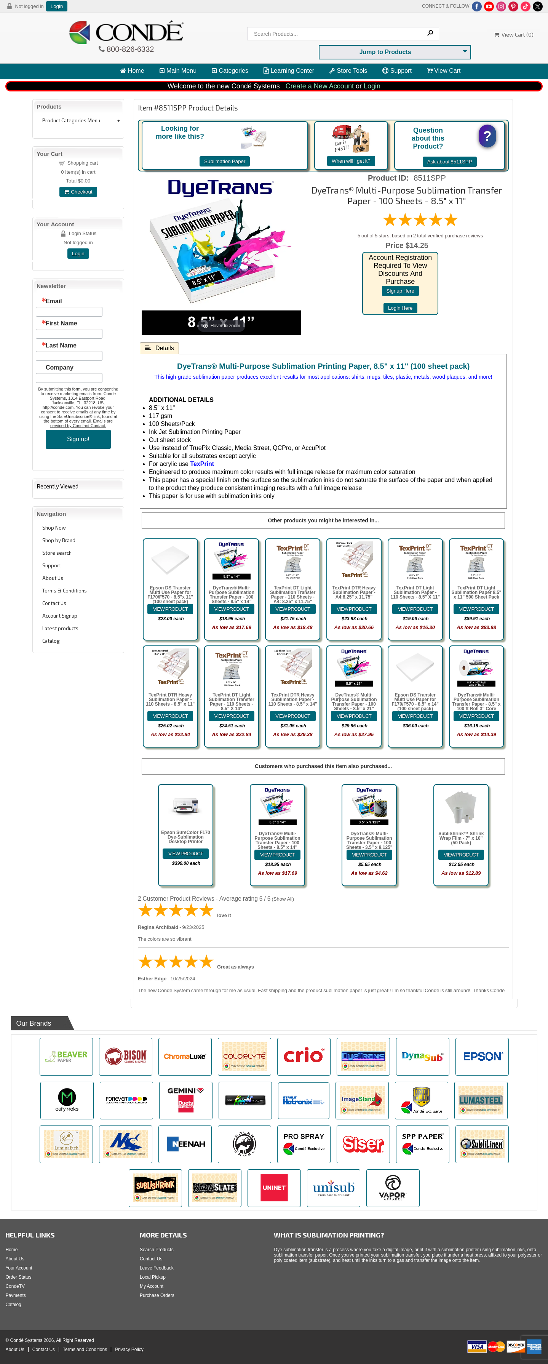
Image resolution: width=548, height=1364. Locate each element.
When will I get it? (351, 160)
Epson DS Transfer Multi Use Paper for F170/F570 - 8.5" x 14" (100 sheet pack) (415, 701)
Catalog (51, 641)
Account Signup (59, 616)
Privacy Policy (129, 1349)
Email (54, 301)
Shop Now (54, 528)
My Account (151, 1286)
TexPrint (202, 464)
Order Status (18, 1277)
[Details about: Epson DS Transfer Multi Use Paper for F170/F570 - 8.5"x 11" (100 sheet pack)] (170, 609)
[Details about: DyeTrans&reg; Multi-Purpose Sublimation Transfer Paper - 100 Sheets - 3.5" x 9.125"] (369, 855)
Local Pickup (153, 1277)
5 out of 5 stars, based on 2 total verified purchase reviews (420, 235)
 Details (159, 348)
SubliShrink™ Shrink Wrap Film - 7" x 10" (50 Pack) (461, 838)
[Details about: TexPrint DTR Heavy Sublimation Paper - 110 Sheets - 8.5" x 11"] (170, 716)
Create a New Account (320, 86)
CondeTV (15, 1286)
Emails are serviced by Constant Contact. (81, 423)
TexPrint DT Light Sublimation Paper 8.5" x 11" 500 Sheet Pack (476, 592)
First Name (61, 323)
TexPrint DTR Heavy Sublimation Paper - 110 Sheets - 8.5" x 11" (170, 699)
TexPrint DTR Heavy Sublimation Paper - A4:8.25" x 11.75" (354, 592)
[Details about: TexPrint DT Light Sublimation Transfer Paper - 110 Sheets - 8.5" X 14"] (231, 716)
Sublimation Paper (224, 161)
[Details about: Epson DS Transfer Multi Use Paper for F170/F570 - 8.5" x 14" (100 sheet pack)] (415, 716)
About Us (52, 578)
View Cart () (514, 34)
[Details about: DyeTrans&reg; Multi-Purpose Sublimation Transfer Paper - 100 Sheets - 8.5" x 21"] (354, 716)
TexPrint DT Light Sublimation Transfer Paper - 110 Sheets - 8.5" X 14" (231, 701)
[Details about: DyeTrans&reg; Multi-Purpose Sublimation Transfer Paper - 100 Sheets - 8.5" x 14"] (231, 609)
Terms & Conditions (64, 591)
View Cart (444, 70)
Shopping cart (82, 163)
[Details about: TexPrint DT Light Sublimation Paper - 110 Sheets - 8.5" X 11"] (415, 609)
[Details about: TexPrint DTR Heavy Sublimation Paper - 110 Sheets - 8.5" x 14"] (293, 716)
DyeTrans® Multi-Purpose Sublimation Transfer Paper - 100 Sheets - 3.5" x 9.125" (369, 840)
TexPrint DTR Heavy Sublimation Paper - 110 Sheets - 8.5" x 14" (292, 699)
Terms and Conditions (85, 1349)
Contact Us (54, 603)
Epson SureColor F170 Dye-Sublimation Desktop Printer (185, 837)
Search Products (157, 1249)
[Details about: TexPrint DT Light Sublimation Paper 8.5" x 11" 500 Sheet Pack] (476, 609)
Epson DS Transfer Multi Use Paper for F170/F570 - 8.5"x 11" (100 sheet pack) (170, 594)
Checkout (78, 191)
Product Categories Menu (71, 120)
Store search (57, 553)
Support (396, 70)
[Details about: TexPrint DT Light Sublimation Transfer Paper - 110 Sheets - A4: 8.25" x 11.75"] (293, 609)
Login (57, 6)
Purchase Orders (157, 1295)
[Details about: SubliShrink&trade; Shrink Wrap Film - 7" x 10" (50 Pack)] (461, 855)
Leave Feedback (157, 1268)
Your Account (18, 1268)
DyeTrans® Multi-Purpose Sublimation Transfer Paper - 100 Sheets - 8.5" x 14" (231, 594)
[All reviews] (420, 225)
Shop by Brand (58, 540)
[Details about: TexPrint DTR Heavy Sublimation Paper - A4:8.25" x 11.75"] (354, 609)
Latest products (60, 628)
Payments (15, 1295)
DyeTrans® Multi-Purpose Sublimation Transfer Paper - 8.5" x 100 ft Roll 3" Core (476, 701)
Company (59, 368)
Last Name (61, 346)
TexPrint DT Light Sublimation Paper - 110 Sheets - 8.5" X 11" (415, 592)
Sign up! (78, 439)
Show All (282, 899)
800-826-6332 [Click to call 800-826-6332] (129, 49)
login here (400, 308)
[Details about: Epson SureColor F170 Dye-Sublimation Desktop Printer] (185, 853)
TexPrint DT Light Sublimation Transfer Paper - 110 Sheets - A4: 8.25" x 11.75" (292, 594)
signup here (400, 290)
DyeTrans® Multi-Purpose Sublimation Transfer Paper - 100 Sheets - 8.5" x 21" (354, 701)
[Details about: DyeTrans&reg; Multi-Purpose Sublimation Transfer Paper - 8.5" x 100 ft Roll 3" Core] (476, 716)
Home (132, 70)
